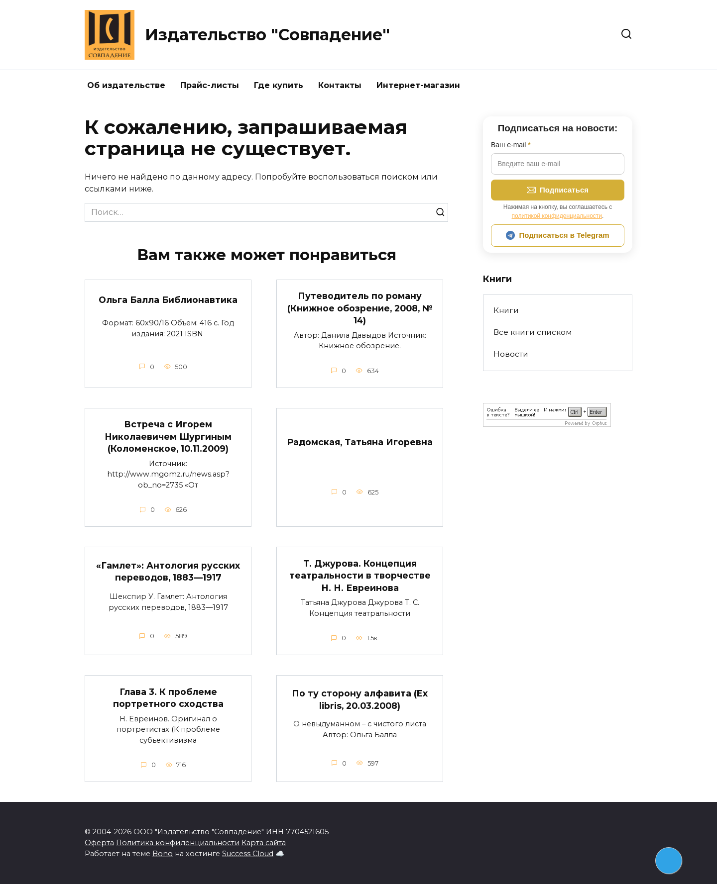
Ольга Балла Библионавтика (168, 300)
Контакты (339, 85)
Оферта (99, 842)
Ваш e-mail (511, 145)
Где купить (278, 85)
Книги (506, 310)
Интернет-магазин (418, 85)
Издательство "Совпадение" (267, 34)
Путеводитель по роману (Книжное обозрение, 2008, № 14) (360, 308)
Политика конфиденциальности (177, 842)
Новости (510, 354)
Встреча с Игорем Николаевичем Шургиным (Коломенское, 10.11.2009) (168, 436)
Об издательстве (126, 85)
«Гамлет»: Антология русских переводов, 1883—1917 (168, 571)
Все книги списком (532, 332)
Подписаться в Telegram (557, 235)
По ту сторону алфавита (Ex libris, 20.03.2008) (360, 699)
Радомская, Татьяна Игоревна (360, 444)
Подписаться (558, 190)
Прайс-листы (209, 85)
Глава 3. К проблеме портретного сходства (168, 697)
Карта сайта (263, 842)
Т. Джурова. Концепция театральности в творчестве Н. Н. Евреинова (360, 575)
